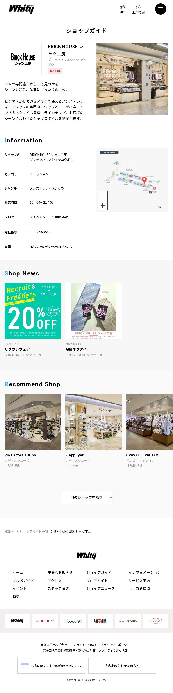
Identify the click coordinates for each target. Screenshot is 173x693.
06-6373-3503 (40, 232)
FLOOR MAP (60, 217)
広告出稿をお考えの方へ (122, 666)
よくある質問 (139, 588)
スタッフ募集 (58, 588)
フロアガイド (97, 580)
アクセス (55, 580)
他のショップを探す (86, 497)
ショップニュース (100, 588)
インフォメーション (144, 572)
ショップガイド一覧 (34, 531)
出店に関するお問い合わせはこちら (56, 666)
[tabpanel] (132, 79)
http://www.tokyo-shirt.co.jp (51, 246)
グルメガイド (23, 580)
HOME (9, 531)
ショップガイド (99, 572)
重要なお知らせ (60, 572)
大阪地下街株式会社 (54, 645)
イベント (19, 588)
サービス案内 (139, 580)
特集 (16, 596)
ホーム (17, 572)
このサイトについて (84, 645)
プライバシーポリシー (115, 645)
